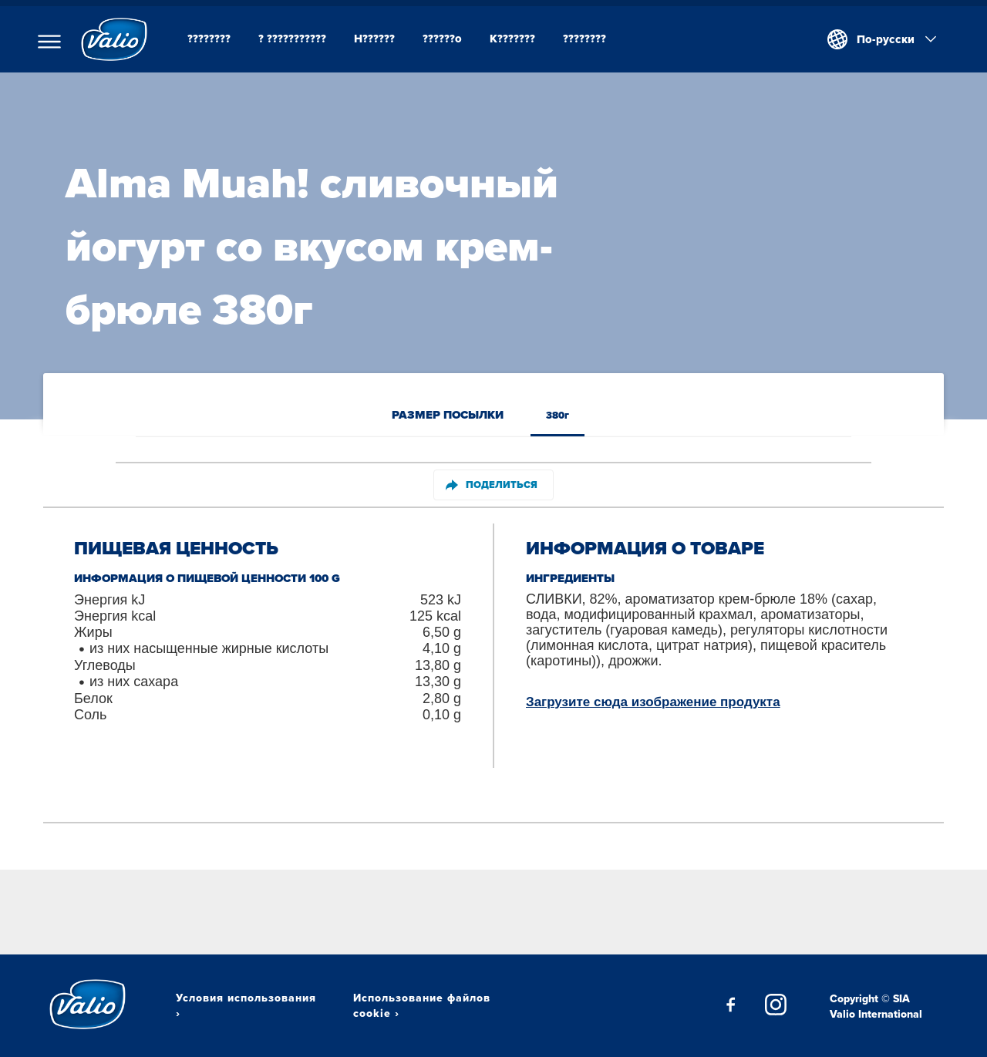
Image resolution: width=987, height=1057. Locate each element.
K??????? (512, 38)
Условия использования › (246, 1005)
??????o (442, 38)
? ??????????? (292, 38)
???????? (209, 38)
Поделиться (491, 484)
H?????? (374, 38)
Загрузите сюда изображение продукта (653, 702)
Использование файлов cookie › (421, 1005)
